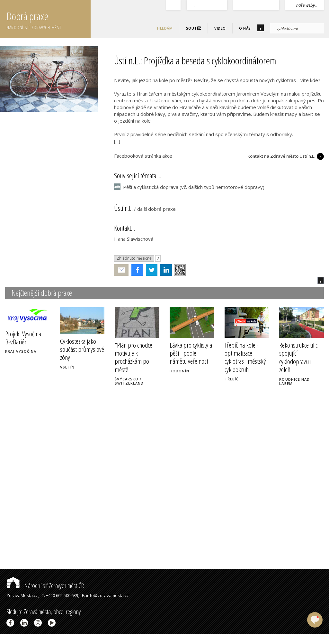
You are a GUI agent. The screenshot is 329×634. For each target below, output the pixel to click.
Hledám (165, 28)
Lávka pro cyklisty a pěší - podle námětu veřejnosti (191, 353)
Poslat (121, 270)
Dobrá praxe (48, 19)
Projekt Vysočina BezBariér (23, 337)
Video (220, 28)
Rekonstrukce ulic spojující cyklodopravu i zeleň (298, 357)
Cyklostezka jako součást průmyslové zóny (82, 349)
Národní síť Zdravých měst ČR (45, 585)
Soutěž (193, 28)
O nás (245, 28)
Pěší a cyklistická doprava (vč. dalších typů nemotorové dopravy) (193, 187)
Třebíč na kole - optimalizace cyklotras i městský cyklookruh (245, 357)
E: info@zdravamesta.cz (105, 595)
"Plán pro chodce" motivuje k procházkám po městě (135, 357)
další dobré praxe (156, 209)
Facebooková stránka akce (143, 156)
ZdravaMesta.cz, (22, 595)
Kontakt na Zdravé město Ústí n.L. (281, 156)
